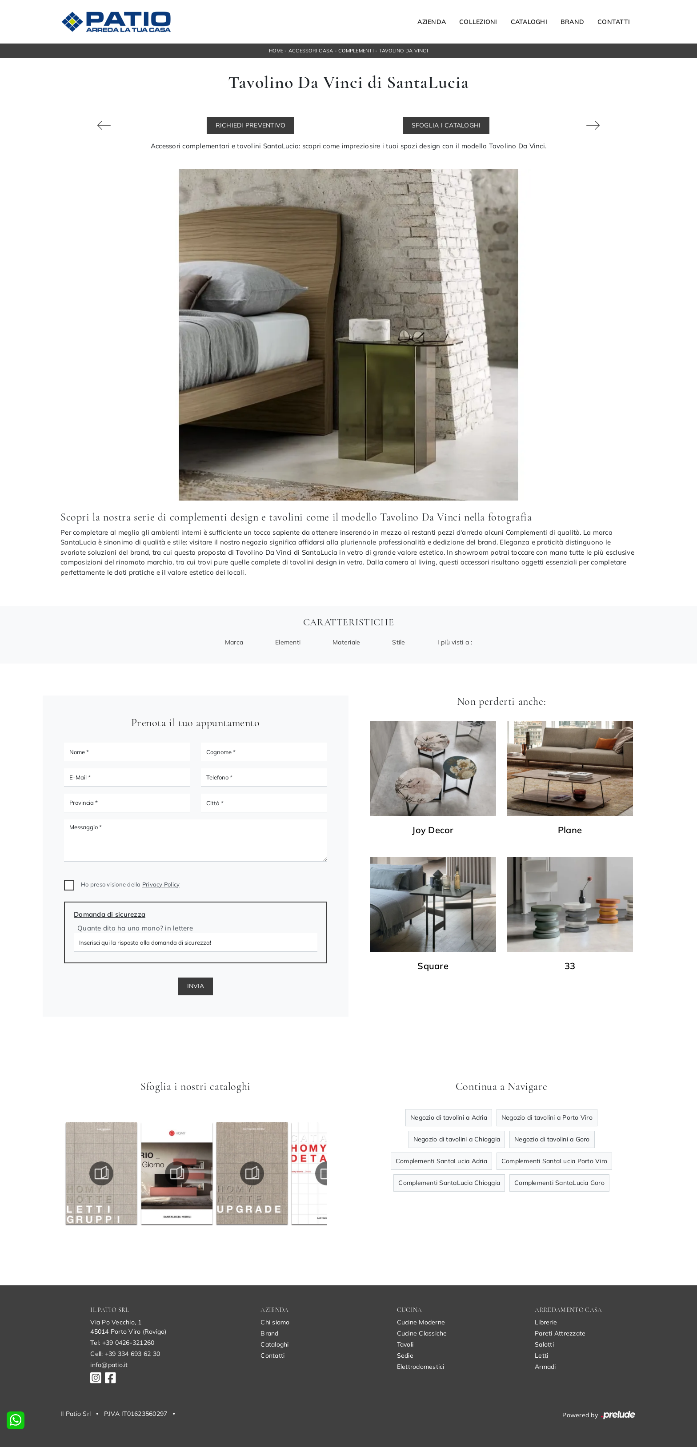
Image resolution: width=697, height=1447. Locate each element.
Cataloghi (529, 22)
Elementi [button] (287, 642)
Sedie (405, 1356)
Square (433, 966)
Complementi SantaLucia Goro (559, 1183)
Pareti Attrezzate (560, 1333)
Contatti (613, 22)
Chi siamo (274, 1322)
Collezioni (478, 22)
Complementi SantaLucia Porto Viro (554, 1161)
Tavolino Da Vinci (403, 51)
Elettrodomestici (421, 1367)
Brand (572, 22)
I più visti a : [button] (455, 642)
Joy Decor (432, 830)
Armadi (545, 1367)
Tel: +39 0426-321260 (122, 1343)
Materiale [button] (346, 642)
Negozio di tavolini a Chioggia (457, 1139)
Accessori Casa (310, 51)
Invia (195, 986)
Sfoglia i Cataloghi (446, 125)
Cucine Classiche (422, 1333)
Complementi (356, 51)
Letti (541, 1356)
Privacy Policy (161, 884)
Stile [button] (398, 642)
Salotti (544, 1344)
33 (570, 966)
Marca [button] (234, 642)
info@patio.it (109, 1365)
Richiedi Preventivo (251, 125)
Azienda (431, 22)
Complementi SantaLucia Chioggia (449, 1183)
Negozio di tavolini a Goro (552, 1139)
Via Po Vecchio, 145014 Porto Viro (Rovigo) (128, 1327)
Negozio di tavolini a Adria (448, 1117)
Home (276, 51)
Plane (570, 830)
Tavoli (405, 1344)
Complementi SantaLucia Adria (441, 1161)
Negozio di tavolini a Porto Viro (547, 1117)
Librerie (546, 1322)
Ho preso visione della (130, 884)
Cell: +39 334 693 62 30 (125, 1354)
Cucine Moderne (421, 1322)
